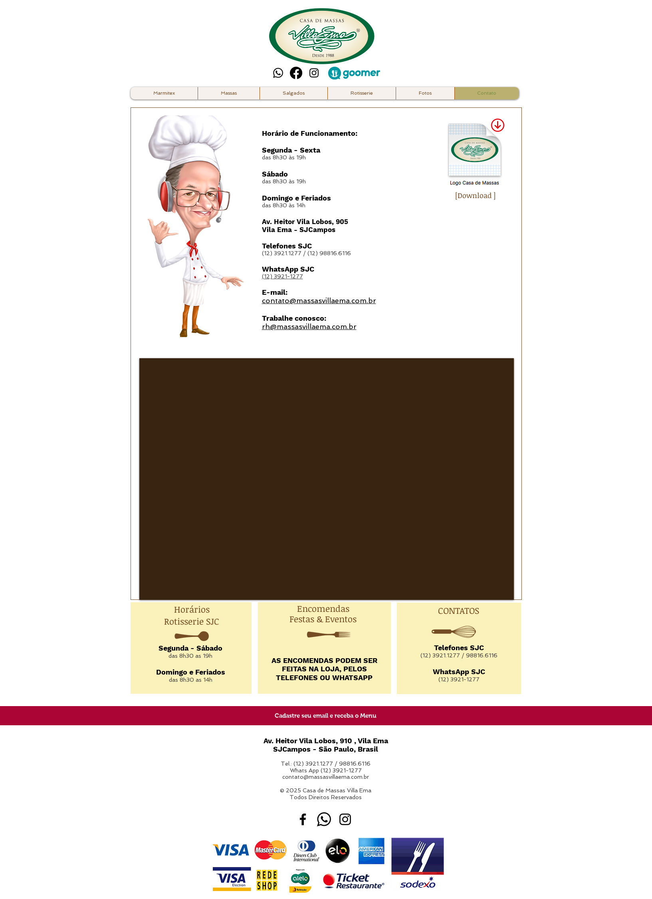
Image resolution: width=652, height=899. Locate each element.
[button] (361, 93)
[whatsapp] (324, 819)
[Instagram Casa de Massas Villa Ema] (314, 73)
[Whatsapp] (278, 73)
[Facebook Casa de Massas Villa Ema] (303, 819)
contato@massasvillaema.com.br (325, 777)
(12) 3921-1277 (282, 276)
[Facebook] (296, 73)
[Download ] (475, 195)
